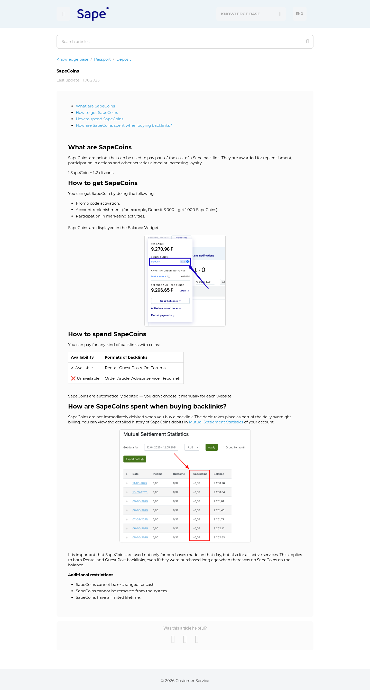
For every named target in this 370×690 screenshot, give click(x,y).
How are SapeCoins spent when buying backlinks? (124, 125)
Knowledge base (72, 59)
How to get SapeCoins (97, 112)
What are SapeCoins (95, 106)
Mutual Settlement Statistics (216, 422)
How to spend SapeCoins (99, 118)
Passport (102, 59)
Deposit (123, 59)
